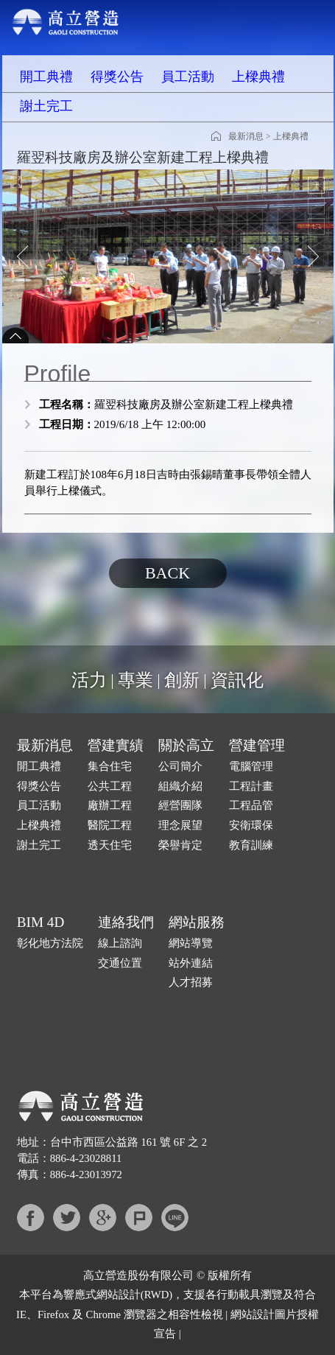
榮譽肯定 (180, 845)
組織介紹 (180, 786)
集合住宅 (110, 766)
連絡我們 (126, 922)
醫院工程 (110, 825)
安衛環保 (251, 825)
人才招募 (191, 982)
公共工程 (110, 786)
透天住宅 (110, 845)
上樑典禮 (258, 76)
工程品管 (251, 805)
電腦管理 (251, 766)
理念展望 (180, 825)
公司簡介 (180, 766)
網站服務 (197, 922)
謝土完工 (46, 106)
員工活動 (187, 76)
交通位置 (120, 963)
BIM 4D (41, 922)
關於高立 (186, 745)
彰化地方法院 (50, 943)
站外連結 (191, 963)
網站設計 (118, 1294)
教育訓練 (251, 845)
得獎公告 (117, 76)
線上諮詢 (120, 943)
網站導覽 (191, 943)
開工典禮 (46, 76)
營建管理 (257, 745)
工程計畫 (251, 786)
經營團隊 (180, 805)
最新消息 (246, 136)
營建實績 (116, 745)
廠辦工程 (110, 805)
